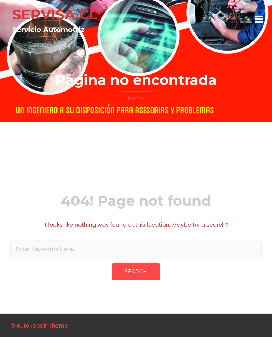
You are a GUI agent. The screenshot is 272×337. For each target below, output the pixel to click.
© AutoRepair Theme (39, 326)
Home (136, 98)
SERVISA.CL (54, 14)
